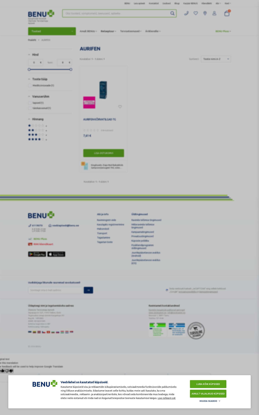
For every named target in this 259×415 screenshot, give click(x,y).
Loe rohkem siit (167, 398)
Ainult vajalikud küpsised (208, 393)
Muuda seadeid (208, 401)
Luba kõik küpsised (208, 384)
